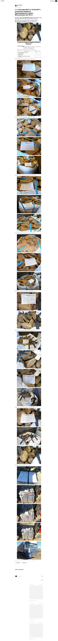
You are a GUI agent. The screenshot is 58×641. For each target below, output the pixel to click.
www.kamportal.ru (32, 21)
